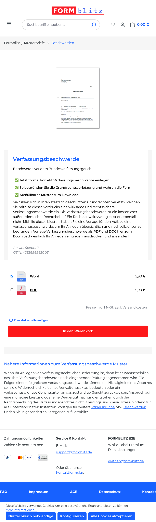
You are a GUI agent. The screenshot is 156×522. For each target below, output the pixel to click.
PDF (33, 290)
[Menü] (9, 23)
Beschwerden (135, 407)
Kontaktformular (69, 472)
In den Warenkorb (78, 331)
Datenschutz (110, 492)
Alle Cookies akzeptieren (111, 516)
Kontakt (149, 492)
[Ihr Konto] (123, 25)
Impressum (38, 492)
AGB (73, 492)
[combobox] (55, 24)
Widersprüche (103, 407)
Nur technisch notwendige (30, 516)
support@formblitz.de (74, 452)
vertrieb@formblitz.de (126, 461)
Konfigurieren (72, 516)
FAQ (3, 492)
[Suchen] (94, 24)
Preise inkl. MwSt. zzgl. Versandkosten (116, 307)
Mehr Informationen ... (21, 510)
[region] (78, 98)
